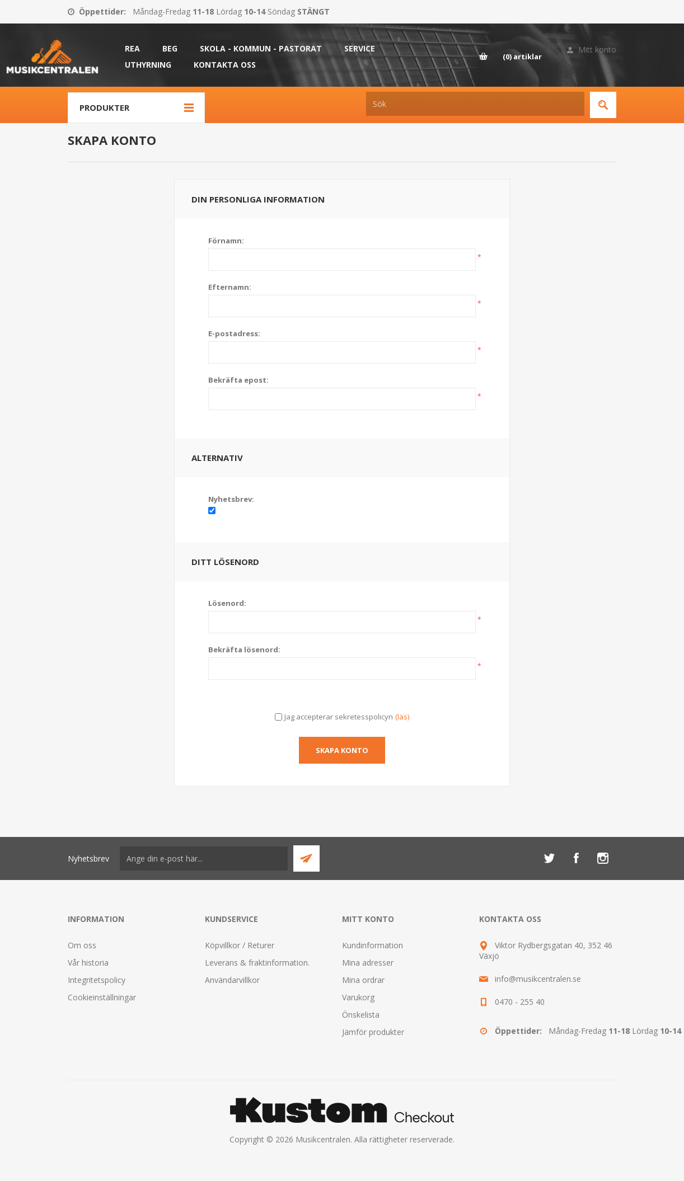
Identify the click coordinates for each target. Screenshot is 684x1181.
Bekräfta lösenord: (244, 649)
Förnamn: (226, 241)
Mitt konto (597, 49)
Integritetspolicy (96, 980)
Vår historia (88, 962)
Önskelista (361, 1014)
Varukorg (358, 997)
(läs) (402, 717)
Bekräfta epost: (238, 380)
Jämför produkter (373, 1032)
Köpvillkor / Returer (239, 945)
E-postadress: (234, 333)
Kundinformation (372, 945)
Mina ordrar (363, 980)
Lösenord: (227, 603)
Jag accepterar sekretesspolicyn (338, 717)
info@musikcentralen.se (538, 978)
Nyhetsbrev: (231, 499)
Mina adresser (367, 962)
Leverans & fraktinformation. (257, 962)
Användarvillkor (232, 980)
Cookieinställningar (102, 997)
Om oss (82, 945)
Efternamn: (229, 287)
